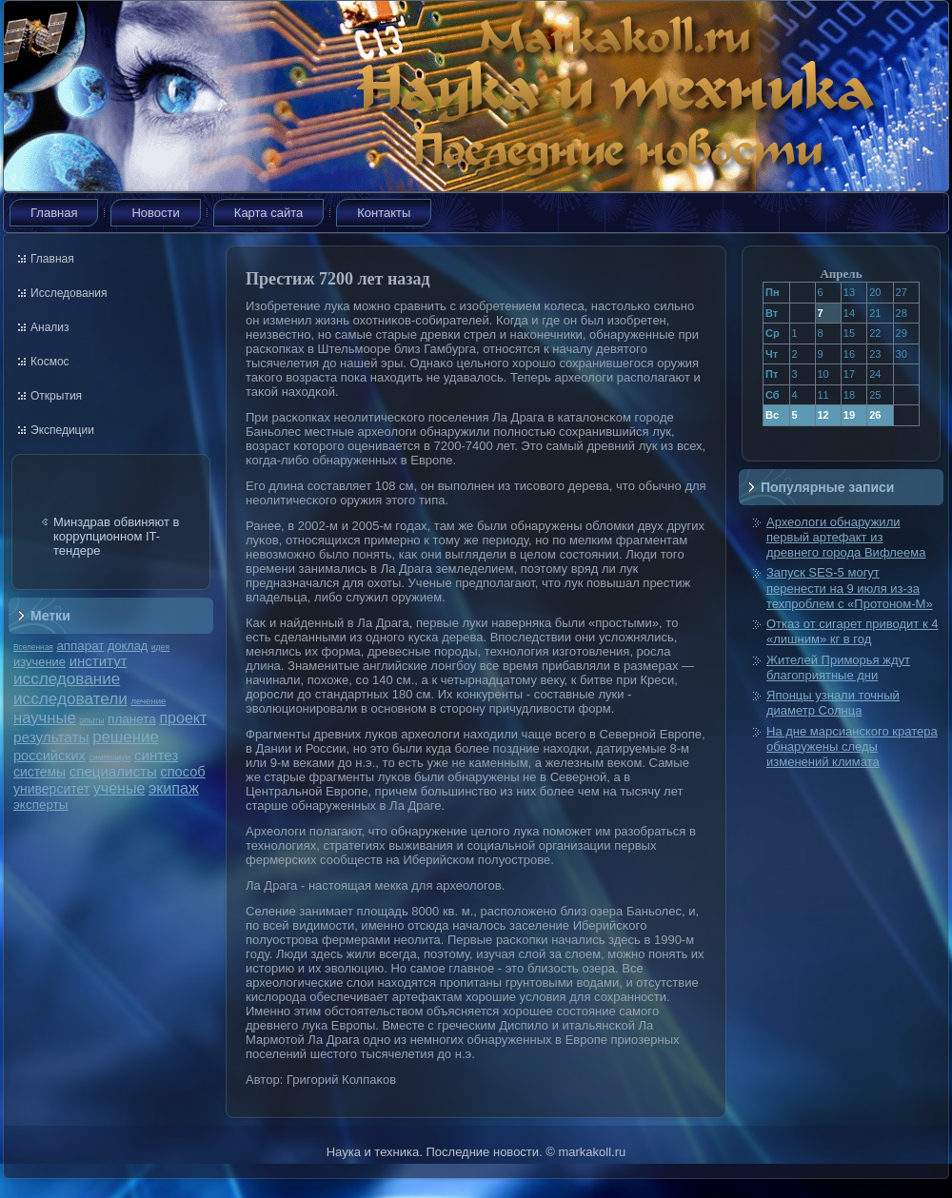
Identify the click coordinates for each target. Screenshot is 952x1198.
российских (49, 755)
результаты (51, 737)
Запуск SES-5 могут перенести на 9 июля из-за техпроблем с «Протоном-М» (849, 588)
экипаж (174, 787)
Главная (53, 213)
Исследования (68, 293)
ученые (119, 788)
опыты (91, 720)
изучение (39, 662)
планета (132, 719)
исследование (66, 678)
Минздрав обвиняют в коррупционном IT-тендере (116, 536)
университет (51, 788)
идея (160, 647)
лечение (149, 701)
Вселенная (33, 647)
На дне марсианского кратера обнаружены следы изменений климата (852, 747)
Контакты (383, 213)
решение (125, 737)
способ (182, 771)
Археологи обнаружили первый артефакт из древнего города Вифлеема (846, 537)
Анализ (49, 327)
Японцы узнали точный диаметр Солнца (833, 702)
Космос (49, 361)
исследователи (70, 698)
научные (44, 718)
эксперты (40, 804)
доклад (128, 645)
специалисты (113, 771)
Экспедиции (62, 430)
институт (98, 661)
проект (183, 717)
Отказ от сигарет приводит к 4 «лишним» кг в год (852, 631)
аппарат (80, 645)
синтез (156, 755)
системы (39, 771)
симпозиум (109, 757)
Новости (155, 213)
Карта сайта (268, 213)
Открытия (56, 396)
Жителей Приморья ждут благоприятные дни (838, 667)
